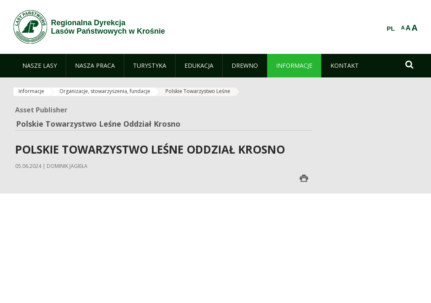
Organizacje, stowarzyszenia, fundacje (104, 91)
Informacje (31, 91)
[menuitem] (39, 65)
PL (391, 28)
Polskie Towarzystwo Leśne (197, 91)
